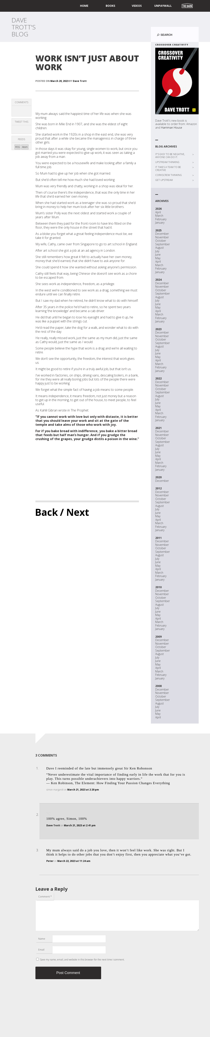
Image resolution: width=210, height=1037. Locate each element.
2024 (158, 279)
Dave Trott (80, 81)
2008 (158, 686)
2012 (158, 488)
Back (46, 512)
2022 (158, 378)
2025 (158, 230)
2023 (158, 329)
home (84, 6)
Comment (45, 896)
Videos (137, 6)
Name (41, 938)
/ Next (74, 512)
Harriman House (171, 127)
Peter (50, 861)
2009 (158, 636)
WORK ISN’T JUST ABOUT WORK (87, 62)
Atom (25, 147)
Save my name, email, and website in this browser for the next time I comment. (82, 959)
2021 (158, 428)
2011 (158, 538)
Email (41, 949)
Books (110, 6)
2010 (158, 587)
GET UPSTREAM (164, 179)
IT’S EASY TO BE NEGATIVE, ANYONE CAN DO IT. (170, 156)
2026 (158, 209)
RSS (17, 147)
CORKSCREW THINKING (168, 175)
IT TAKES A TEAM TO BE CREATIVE (168, 169)
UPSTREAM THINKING (167, 162)
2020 (158, 477)
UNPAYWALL (163, 6)
